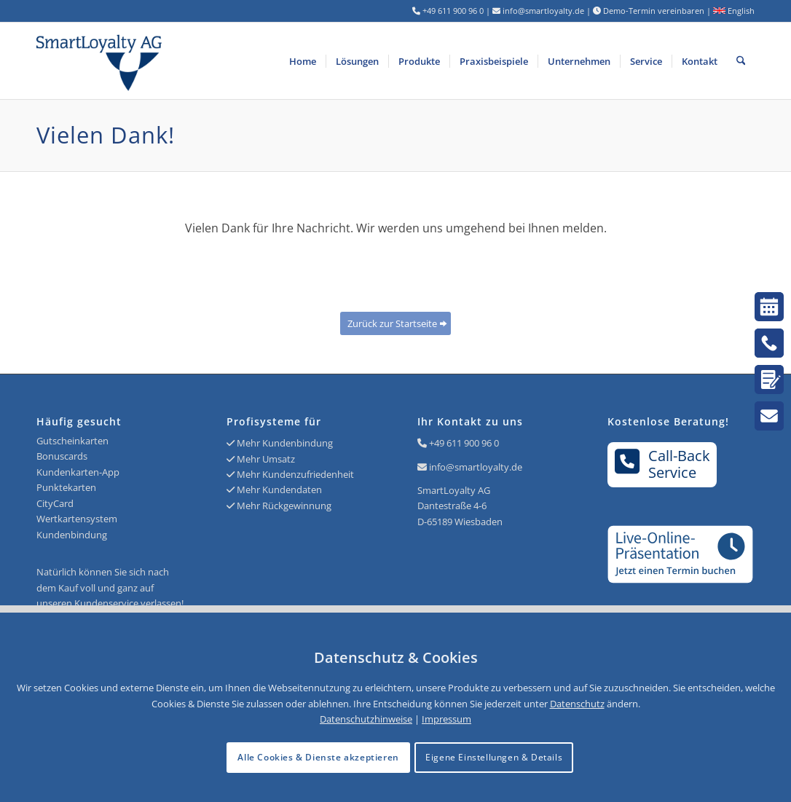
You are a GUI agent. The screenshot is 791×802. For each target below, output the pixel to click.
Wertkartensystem (76, 518)
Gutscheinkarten (72, 440)
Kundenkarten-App (77, 472)
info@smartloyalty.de (475, 466)
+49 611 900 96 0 (464, 442)
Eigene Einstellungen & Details (493, 757)
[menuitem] (303, 61)
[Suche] (741, 61)
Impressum (446, 719)
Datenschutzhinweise (366, 719)
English (734, 10)
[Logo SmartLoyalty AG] (179, 61)
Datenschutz (577, 703)
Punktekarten (66, 487)
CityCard (55, 503)
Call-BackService (662, 464)
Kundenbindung (71, 534)
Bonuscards (61, 456)
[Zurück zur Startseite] (395, 324)
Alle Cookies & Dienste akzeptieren (317, 757)
